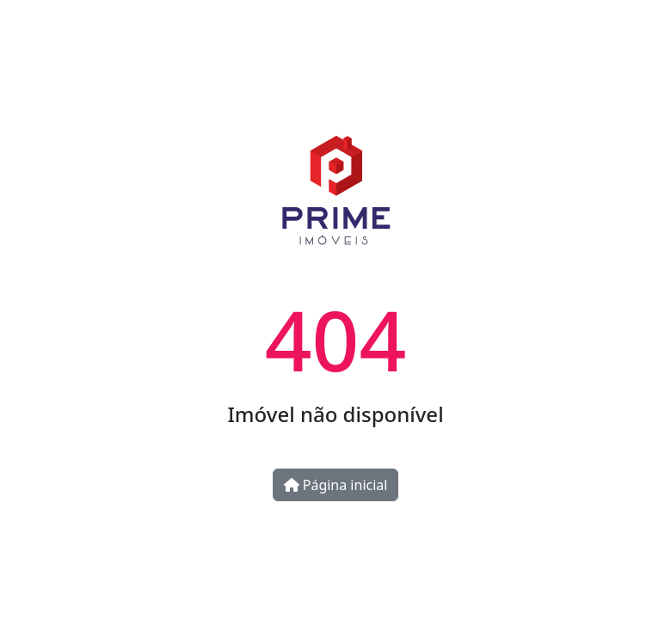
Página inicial (336, 484)
